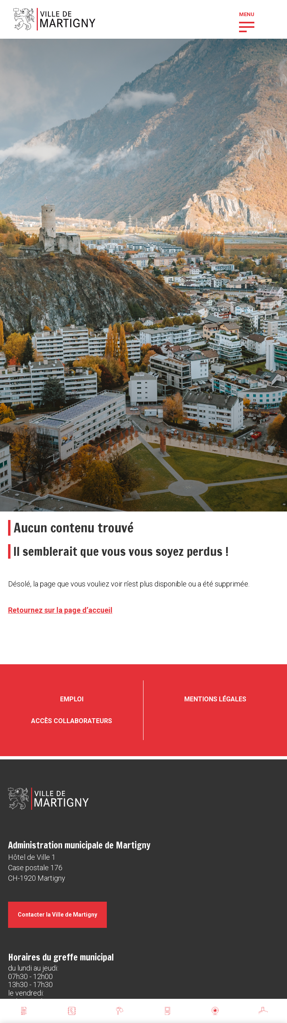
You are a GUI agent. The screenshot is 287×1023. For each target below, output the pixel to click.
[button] (246, 26)
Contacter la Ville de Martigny (57, 914)
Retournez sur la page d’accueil (60, 610)
